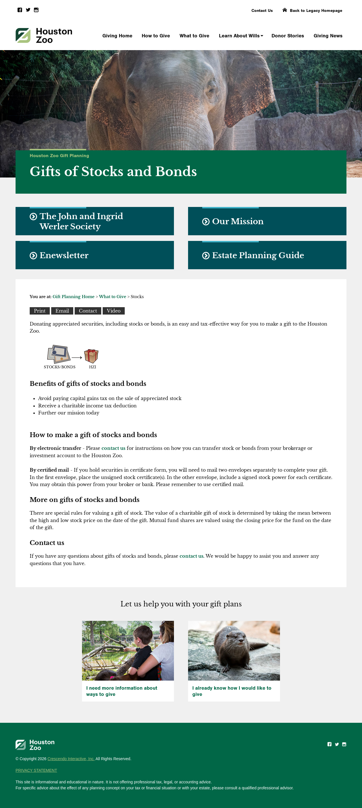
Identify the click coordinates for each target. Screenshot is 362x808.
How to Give (156, 36)
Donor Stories (288, 36)
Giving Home (117, 36)
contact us (113, 448)
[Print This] (40, 311)
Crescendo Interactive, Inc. (71, 758)
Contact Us (262, 10)
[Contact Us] (88, 311)
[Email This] (62, 311)
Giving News (328, 36)
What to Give (194, 36)
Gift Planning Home (73, 296)
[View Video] (114, 311)
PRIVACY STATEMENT (36, 770)
